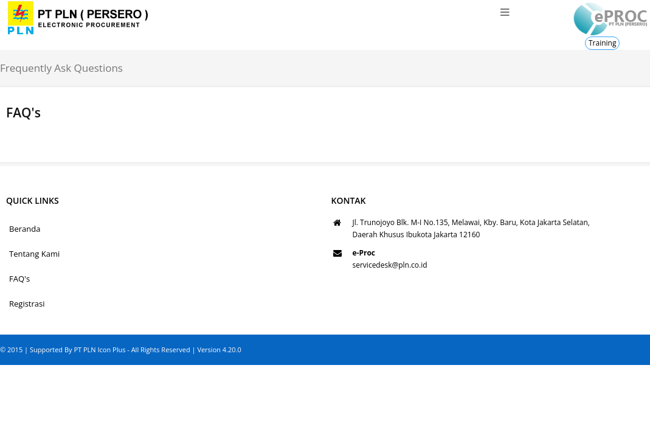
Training (602, 43)
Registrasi (27, 303)
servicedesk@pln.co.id (390, 265)
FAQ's (19, 278)
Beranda (24, 228)
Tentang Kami (34, 253)
